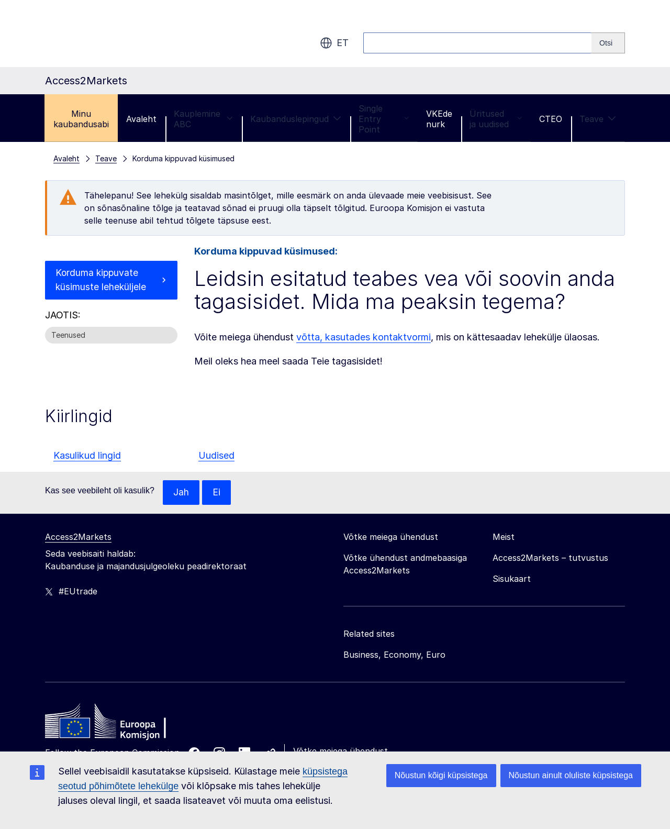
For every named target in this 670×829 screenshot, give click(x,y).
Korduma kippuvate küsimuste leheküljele (101, 280)
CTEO (550, 119)
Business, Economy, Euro (394, 655)
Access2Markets (78, 537)
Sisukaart (512, 579)
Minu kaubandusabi (81, 118)
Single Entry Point (384, 119)
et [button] (334, 43)
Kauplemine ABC (203, 118)
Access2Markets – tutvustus (550, 558)
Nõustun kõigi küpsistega (441, 775)
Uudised (216, 455)
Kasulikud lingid (87, 455)
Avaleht (141, 119)
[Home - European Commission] (121, 724)
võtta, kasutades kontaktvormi (363, 336)
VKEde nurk (439, 118)
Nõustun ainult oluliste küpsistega (571, 775)
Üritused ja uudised (496, 118)
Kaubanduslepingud (295, 119)
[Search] (608, 42)
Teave (597, 119)
